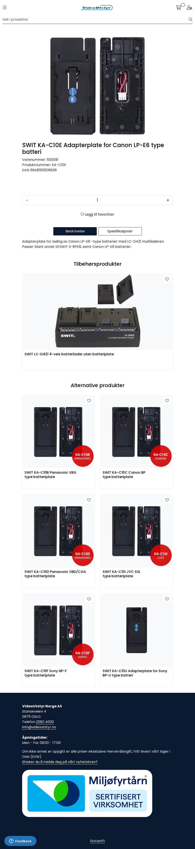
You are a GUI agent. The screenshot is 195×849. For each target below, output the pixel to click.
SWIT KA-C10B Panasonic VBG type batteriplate (50, 474)
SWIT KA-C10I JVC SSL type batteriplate (122, 574)
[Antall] (97, 200)
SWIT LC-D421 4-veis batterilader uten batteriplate (69, 354)
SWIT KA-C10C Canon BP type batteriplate (124, 474)
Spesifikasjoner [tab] (120, 231)
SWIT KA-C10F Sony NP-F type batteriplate (46, 673)
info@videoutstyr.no (39, 727)
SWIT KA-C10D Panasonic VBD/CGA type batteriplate (55, 574)
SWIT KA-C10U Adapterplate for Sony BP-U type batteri (135, 673)
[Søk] (96, 19)
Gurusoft (97, 840)
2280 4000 (45, 721)
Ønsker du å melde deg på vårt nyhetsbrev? (60, 761)
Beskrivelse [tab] (75, 231)
